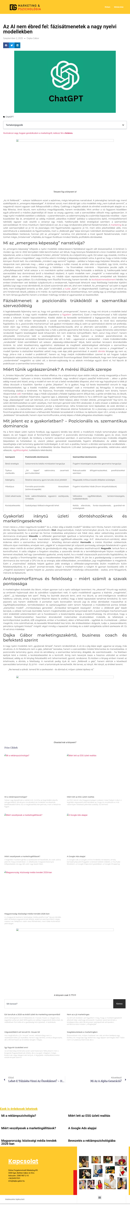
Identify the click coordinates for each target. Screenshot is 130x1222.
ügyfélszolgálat (20, 450)
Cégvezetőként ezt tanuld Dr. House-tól (22, 1032)
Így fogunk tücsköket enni (16, 1047)
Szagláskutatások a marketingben (82, 1032)
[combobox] (58, 1003)
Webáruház (118, 7)
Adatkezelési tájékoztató (15, 1199)
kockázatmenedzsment (104, 279)
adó (19, 394)
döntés (101, 351)
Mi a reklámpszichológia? (15, 797)
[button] (6, 45)
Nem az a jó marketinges (78, 1014)
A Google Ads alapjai (76, 856)
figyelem (66, 314)
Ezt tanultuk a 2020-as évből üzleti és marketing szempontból (32, 1014)
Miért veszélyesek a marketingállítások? (22, 856)
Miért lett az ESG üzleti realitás (80, 797)
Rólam (107, 7)
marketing (116, 225)
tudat (68, 289)
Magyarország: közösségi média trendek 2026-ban (27, 914)
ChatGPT (10, 117)
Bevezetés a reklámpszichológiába (91, 1140)
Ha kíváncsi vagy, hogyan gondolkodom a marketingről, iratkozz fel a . (38, 133)
